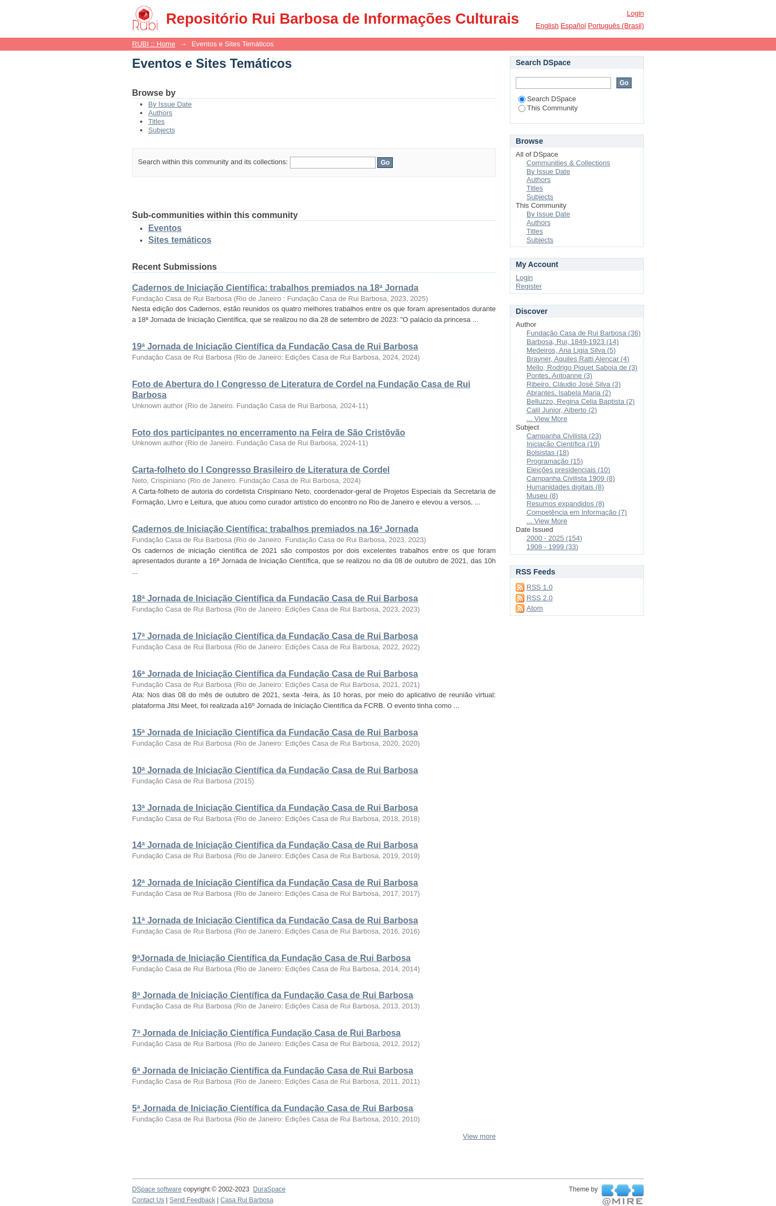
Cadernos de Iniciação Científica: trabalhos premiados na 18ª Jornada (275, 287)
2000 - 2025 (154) (554, 538)
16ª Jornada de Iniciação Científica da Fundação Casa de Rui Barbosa (275, 673)
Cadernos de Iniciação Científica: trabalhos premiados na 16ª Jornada (275, 529)
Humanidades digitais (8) (565, 487)
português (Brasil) (616, 26)
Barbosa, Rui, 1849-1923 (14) (572, 342)
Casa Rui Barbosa (246, 1200)
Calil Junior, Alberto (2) (561, 410)
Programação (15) (554, 461)
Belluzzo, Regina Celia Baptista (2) (580, 401)
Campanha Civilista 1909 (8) (570, 478)
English (547, 26)
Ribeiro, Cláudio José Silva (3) (573, 384)
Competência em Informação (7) (576, 512)
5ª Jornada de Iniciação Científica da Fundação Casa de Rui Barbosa (272, 1108)
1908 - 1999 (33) (552, 547)
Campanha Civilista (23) (563, 436)
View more (479, 1136)
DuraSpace (269, 1189)
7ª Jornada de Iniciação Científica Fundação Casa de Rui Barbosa (266, 1032)
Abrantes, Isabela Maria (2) (568, 393)
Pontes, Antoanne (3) (559, 375)
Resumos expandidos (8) (565, 504)
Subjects (161, 130)
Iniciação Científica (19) (563, 444)
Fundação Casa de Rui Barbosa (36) (583, 333)
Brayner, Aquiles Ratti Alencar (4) (577, 359)
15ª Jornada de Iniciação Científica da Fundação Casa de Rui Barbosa (275, 732)
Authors (160, 113)
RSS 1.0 (539, 587)
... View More (546, 419)
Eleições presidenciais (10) (568, 470)
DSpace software (157, 1189)
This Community (548, 108)
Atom (534, 608)
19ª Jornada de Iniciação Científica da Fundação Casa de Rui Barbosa (275, 346)
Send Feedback (193, 1200)
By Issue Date (170, 104)
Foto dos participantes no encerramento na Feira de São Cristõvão (268, 432)
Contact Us (148, 1200)
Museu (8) (542, 496)
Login (635, 13)
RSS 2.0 (539, 598)
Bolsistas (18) (547, 452)
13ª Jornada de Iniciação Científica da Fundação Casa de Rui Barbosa (275, 807)
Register (529, 286)
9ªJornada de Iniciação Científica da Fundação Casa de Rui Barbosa (271, 958)
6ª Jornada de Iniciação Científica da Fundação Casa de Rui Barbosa (272, 1070)
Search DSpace (547, 99)
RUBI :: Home (153, 44)
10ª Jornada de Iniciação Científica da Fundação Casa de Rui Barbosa (275, 770)
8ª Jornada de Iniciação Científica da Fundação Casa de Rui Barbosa (272, 995)
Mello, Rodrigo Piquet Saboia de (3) (582, 367)
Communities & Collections (568, 163)
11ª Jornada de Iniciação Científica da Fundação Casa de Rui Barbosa (275, 920)
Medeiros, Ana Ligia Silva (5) (570, 350)
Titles (156, 121)
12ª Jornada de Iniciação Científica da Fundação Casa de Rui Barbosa (275, 882)
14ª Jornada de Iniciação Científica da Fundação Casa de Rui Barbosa (275, 845)
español (573, 26)
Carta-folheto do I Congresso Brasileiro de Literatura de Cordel (261, 469)
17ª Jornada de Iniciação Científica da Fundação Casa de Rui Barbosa (275, 636)
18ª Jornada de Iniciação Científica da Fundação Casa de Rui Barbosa (275, 598)
